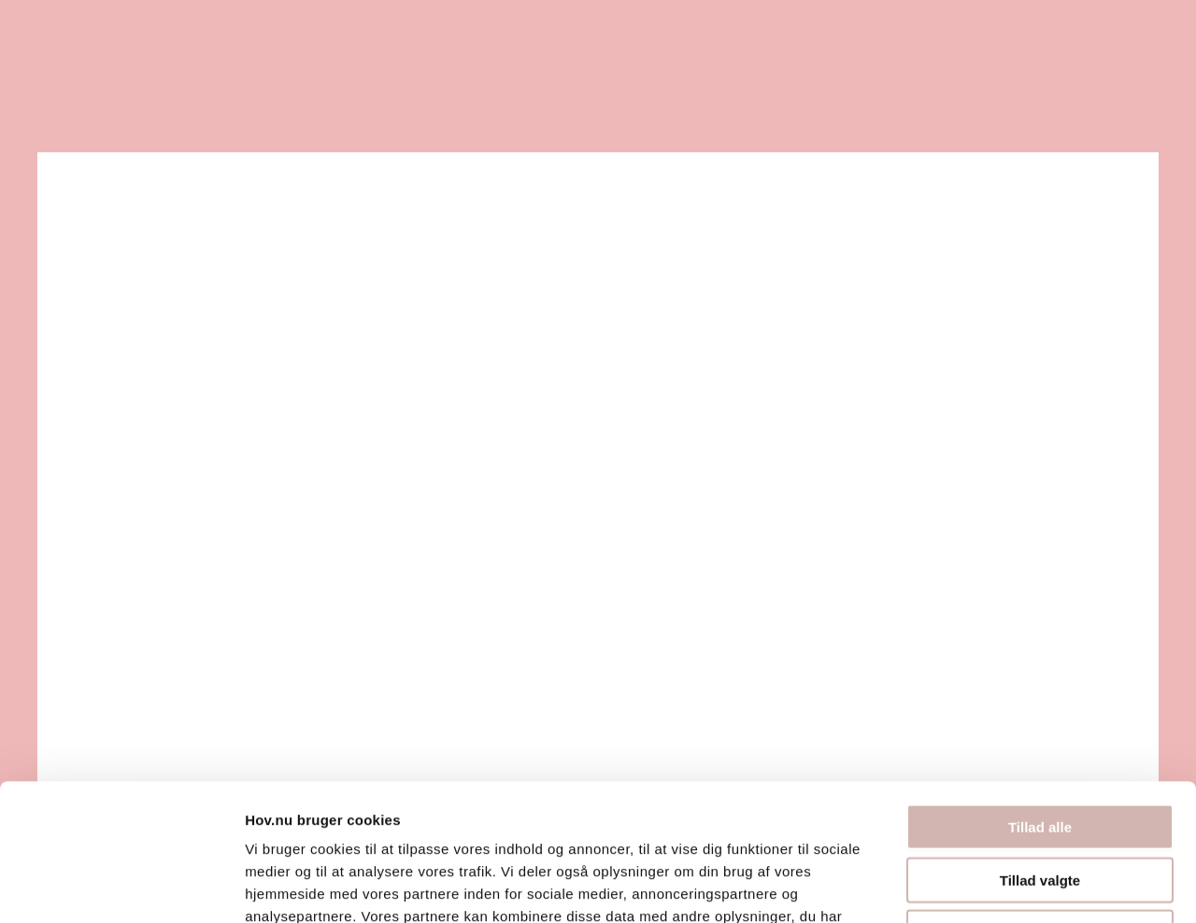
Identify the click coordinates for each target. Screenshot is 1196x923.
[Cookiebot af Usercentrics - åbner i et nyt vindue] (121, 887)
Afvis (1040, 804)
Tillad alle (1040, 698)
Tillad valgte (1040, 752)
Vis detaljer (971, 886)
